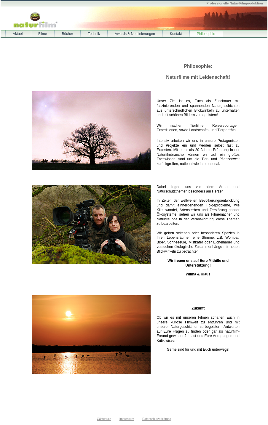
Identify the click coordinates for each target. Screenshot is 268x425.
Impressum (126, 419)
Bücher (67, 34)
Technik (94, 34)
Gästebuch (104, 419)
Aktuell (18, 34)
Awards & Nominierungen (135, 34)
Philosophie (206, 34)
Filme (42, 34)
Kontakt (176, 34)
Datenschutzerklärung (156, 419)
